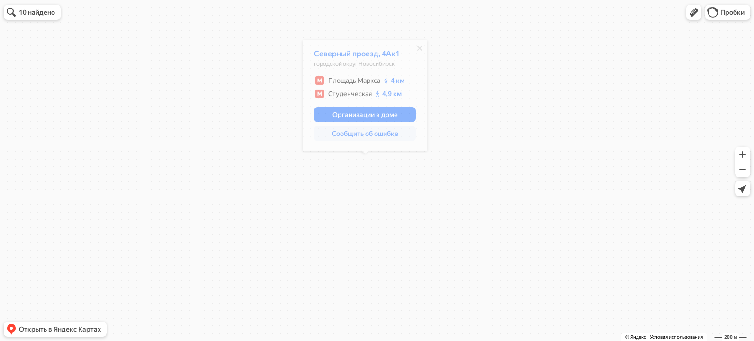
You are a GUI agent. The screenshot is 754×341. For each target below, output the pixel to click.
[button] (693, 12)
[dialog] (365, 97)
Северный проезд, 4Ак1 (357, 56)
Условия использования (676, 337)
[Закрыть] (419, 50)
